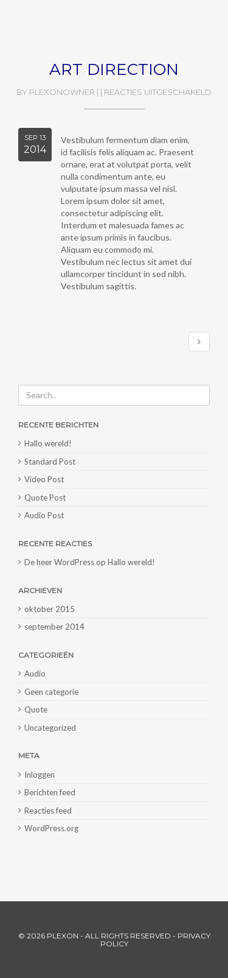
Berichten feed (49, 792)
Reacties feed (48, 810)
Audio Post (44, 515)
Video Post (44, 479)
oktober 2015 (49, 609)
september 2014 (54, 626)
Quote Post (45, 497)
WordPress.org (51, 828)
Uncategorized (50, 728)
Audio (35, 673)
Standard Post (49, 461)
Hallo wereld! (48, 443)
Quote (35, 709)
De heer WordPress (59, 562)
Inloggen (39, 774)
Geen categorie (51, 692)
